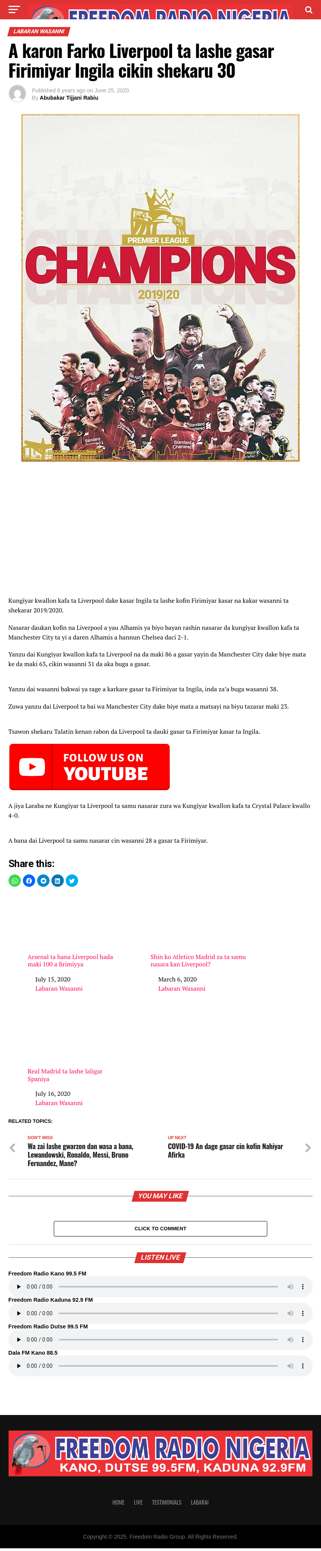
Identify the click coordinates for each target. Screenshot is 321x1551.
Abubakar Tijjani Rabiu (69, 98)
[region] (161, 531)
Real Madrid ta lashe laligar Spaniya (76, 1046)
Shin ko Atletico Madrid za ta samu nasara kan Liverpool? (199, 931)
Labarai (200, 1505)
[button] (15, 880)
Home (119, 1505)
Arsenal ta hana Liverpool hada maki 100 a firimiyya (76, 931)
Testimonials (166, 1505)
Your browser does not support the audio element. (161, 1289)
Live (138, 1505)
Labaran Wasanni (59, 988)
